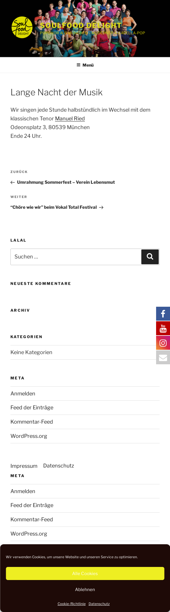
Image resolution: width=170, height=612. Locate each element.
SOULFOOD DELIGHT (81, 25)
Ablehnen (85, 589)
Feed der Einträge (31, 407)
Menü (85, 65)
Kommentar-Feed (31, 422)
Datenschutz (99, 604)
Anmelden (22, 393)
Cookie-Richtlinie (72, 604)
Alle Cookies (85, 573)
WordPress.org (28, 436)
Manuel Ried (70, 118)
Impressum (23, 466)
